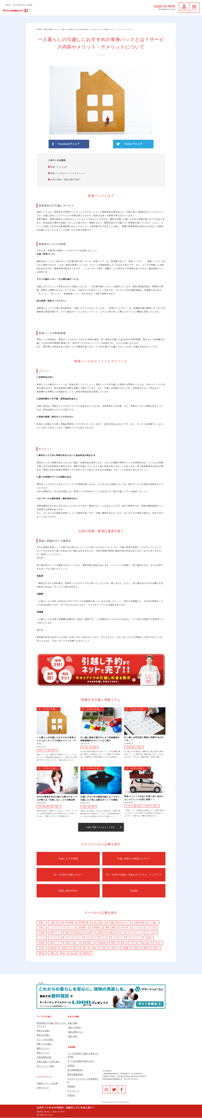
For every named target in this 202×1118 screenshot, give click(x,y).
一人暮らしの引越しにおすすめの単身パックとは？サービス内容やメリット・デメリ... (56, 740)
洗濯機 (125, 948)
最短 (93, 807)
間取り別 (113, 933)
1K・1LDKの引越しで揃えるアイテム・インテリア (134, 874)
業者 (94, 747)
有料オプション (43, 1053)
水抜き (114, 948)
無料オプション (43, 1048)
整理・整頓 (110, 928)
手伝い (158, 943)
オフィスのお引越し (45, 1040)
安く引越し (154, 806)
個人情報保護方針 (75, 1070)
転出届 (74, 953)
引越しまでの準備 (68, 859)
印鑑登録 (102, 943)
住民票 (149, 938)
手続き (42, 948)
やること (137, 933)
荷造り (156, 948)
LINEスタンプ (43, 1088)
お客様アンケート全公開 (47, 1083)
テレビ (105, 938)
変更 (113, 943)
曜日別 (53, 948)
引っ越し (85, 747)
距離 (52, 953)
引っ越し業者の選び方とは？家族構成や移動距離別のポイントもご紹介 (100, 739)
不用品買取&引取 (44, 1057)
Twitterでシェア (133, 144)
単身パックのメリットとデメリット (67, 173)
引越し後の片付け (68, 891)
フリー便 (152, 928)
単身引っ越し (71, 943)
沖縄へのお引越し (44, 1044)
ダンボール (91, 938)
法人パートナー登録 (45, 1066)
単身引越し (87, 943)
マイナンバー (134, 938)
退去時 (101, 933)
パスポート (118, 938)
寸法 (132, 943)
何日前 (128, 747)
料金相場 (69, 922)
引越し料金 (145, 943)
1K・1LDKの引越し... (48, 709)
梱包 (85, 948)
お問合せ (71, 1095)
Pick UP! (125, 928)
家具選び (83, 928)
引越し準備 (139, 922)
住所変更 (96, 928)
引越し (53, 750)
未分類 (134, 891)
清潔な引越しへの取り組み (48, 1062)
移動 (146, 948)
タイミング (55, 938)
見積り (42, 922)
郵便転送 (86, 953)
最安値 (65, 948)
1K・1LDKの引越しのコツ (68, 874)
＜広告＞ (101, 995)
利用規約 (71, 1087)
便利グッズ (55, 943)
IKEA (40, 806)
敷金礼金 (79, 933)
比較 (104, 948)
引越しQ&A (72, 1036)
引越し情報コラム (75, 1032)
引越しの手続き (74, 1028)
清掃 (90, 933)
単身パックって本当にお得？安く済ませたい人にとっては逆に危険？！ (143, 798)
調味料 (42, 953)
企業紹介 (71, 1066)
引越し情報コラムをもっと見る (100, 827)
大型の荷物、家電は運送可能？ (65, 179)
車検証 (63, 953)
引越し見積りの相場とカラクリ (134, 859)
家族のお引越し (43, 1035)
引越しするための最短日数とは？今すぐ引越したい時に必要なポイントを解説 (100, 798)
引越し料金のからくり (119, 922)
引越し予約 (55, 922)
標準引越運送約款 (75, 1075)
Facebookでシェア (69, 144)
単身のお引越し (43, 1031)
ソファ (42, 938)
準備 (136, 948)
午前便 (42, 933)
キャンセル (151, 933)
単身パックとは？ (59, 167)
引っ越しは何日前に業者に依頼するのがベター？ (143, 739)
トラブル (129, 806)
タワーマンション (73, 938)
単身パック (42, 750)
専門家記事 (84, 922)
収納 (67, 933)
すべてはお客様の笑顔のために (81, 1061)
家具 (48, 806)
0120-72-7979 (164, 6)
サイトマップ (73, 1091)
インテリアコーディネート (61, 928)
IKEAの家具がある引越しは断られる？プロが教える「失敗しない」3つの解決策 (57, 798)
